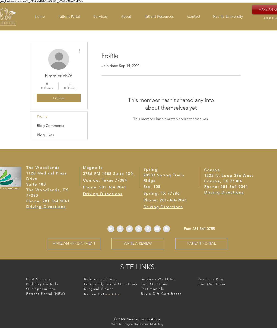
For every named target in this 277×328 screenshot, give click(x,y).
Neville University (228, 16)
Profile (42, 116)
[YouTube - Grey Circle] (157, 228)
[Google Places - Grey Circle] (147, 228)
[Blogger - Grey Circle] (166, 228)
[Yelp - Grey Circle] (138, 228)
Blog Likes (45, 135)
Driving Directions (224, 192)
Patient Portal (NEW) (46, 294)
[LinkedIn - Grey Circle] (110, 228)
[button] (162, 16)
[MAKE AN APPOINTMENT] (74, 243)
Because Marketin (150, 324)
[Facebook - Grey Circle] (120, 228)
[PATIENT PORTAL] (201, 243)
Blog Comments (50, 125)
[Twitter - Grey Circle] (129, 228)
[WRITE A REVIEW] (137, 243)
